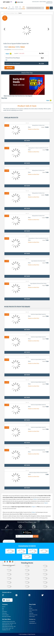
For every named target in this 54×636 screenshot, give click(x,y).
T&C (6, 60)
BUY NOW (9, 67)
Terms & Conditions (5, 614)
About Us (3, 606)
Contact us (32, 619)
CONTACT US (49, 1)
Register (47, 8)
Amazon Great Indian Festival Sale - (9, 623)
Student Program (32, 616)
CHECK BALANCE (35, 1)
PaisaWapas (24, 634)
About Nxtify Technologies (6, 616)
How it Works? (4, 611)
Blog (3, 608)
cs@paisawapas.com (32, 623)
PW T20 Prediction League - (7, 628)
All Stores (30, 608)
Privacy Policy (4, 613)
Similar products (11, 118)
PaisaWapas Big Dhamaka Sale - (8, 621)
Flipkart (22, 47)
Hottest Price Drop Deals (33, 614)
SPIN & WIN (19, 2)
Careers (30, 611)
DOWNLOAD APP (49, 2)
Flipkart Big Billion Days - (7, 624)
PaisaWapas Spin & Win (6, 629)
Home (30, 606)
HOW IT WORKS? (43, 1)
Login (51, 8)
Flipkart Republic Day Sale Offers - (8, 626)
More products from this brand (17, 307)
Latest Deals (31, 613)
